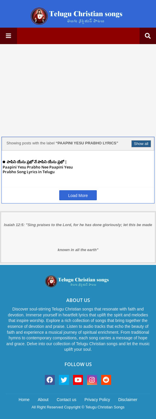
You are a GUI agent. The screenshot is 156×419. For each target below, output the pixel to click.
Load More (78, 195)
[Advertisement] (78, 90)
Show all (141, 143)
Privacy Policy (97, 399)
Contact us (66, 399)
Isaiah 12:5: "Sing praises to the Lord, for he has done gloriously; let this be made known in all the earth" (78, 237)
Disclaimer (127, 399)
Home (24, 399)
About (43, 399)
